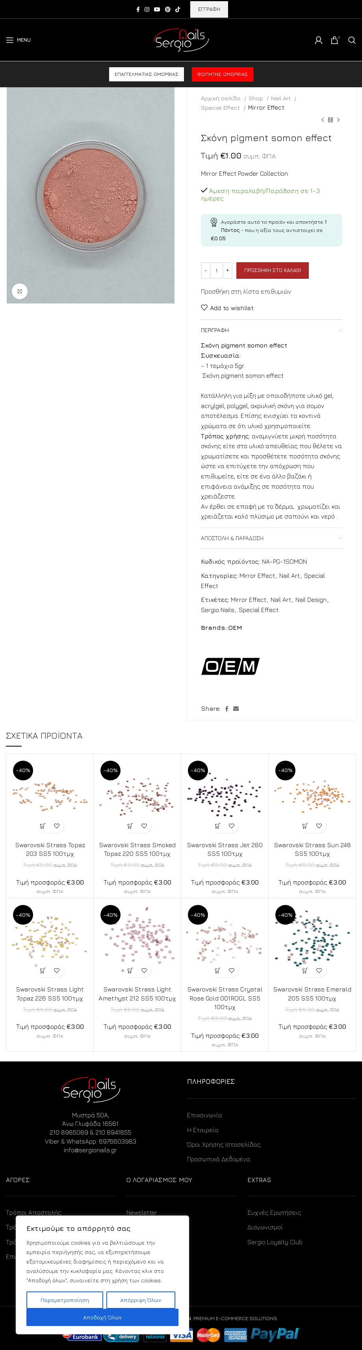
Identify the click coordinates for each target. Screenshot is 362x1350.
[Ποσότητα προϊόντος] (217, 270)
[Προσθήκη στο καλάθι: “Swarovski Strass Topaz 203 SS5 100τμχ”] (43, 826)
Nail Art (281, 97)
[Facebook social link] (138, 9)
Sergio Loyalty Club (275, 1241)
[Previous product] (323, 120)
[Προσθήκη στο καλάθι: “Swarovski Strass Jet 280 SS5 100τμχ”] (218, 826)
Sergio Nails (217, 609)
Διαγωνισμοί (265, 1226)
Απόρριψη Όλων (140, 1300)
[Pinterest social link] (168, 9)
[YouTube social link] (157, 9)
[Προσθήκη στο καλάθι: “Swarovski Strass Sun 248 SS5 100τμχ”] (305, 826)
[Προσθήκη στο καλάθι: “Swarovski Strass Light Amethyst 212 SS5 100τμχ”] (130, 970)
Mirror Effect (266, 107)
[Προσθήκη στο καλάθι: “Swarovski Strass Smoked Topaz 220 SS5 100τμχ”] (130, 826)
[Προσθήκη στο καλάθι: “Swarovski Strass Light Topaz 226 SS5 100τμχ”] (43, 970)
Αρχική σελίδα (221, 97)
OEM (235, 627)
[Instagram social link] (147, 9)
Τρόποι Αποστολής (33, 1212)
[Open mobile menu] (18, 40)
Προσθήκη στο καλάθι (272, 270)
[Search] (352, 40)
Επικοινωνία (204, 1114)
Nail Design (311, 599)
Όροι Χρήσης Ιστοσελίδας (224, 1144)
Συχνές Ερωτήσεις (274, 1212)
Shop (257, 97)
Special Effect (221, 107)
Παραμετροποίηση (65, 1300)
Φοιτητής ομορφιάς (222, 74)
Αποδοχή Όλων (102, 1317)
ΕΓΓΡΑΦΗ (209, 9)
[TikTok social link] (177, 9)
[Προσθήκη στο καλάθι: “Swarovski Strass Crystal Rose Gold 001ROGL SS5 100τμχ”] (218, 970)
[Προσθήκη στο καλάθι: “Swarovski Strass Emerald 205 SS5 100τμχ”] (305, 970)
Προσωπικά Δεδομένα (218, 1158)
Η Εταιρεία (203, 1129)
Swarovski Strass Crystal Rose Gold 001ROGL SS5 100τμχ (225, 998)
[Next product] (338, 120)
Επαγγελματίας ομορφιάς (146, 74)
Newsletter (141, 1212)
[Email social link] (236, 709)
